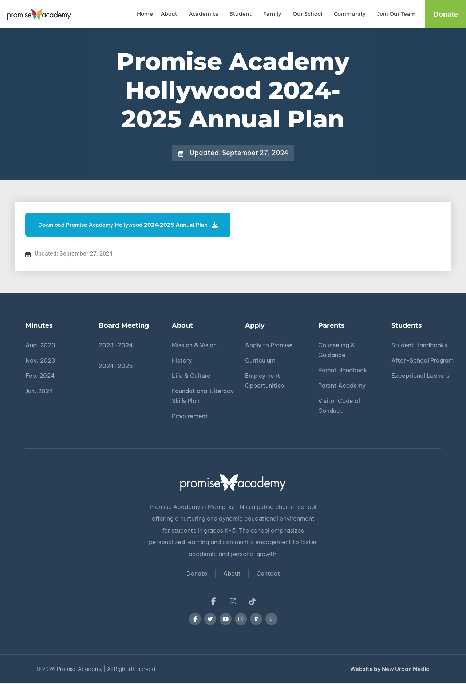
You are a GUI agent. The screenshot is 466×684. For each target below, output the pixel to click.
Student (242, 14)
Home (145, 14)
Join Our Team (396, 14)
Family (274, 14)
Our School (309, 14)
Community (351, 14)
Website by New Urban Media (390, 669)
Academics (205, 14)
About (171, 14)
